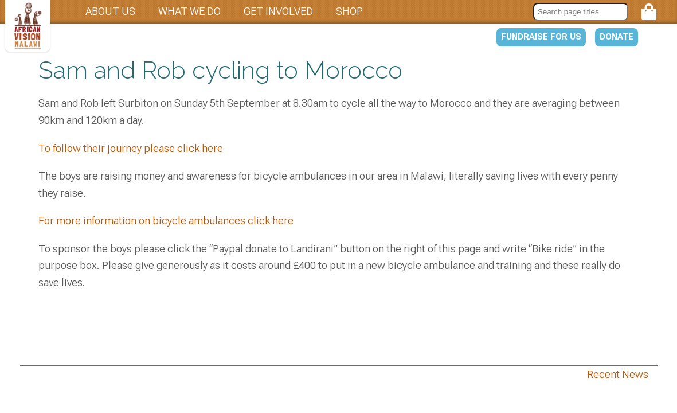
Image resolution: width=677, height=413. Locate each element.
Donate (616, 37)
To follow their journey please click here (130, 148)
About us (110, 11)
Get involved (278, 11)
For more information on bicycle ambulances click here (166, 221)
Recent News (617, 374)
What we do (189, 11)
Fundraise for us (541, 37)
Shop (349, 11)
